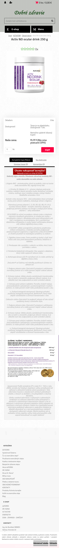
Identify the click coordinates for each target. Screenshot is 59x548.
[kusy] (8, 149)
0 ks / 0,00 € (45, 2)
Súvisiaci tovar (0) (21, 164)
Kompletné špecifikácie (21, 159)
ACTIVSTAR (17, 35)
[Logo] (29, 13)
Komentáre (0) (39, 164)
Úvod (10, 35)
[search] (52, 21)
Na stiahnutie (41, 159)
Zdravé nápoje (26, 35)
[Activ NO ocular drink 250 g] (29, 52)
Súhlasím (53, 543)
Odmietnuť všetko (40, 543)
